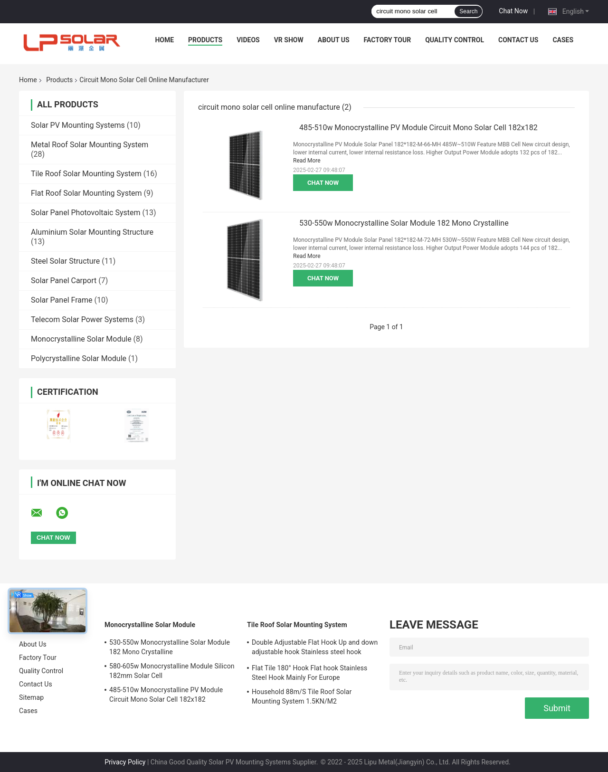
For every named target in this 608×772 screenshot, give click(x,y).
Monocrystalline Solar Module (81, 338)
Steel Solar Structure (65, 261)
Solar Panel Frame (61, 300)
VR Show (289, 40)
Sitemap (31, 697)
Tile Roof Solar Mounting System (86, 173)
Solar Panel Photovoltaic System (86, 212)
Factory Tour (387, 40)
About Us (334, 40)
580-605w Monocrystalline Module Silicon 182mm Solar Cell (172, 670)
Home (164, 40)
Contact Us (518, 40)
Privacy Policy (124, 762)
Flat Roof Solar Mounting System (86, 193)
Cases (562, 40)
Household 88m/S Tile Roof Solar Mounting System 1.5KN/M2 (302, 696)
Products (205, 40)
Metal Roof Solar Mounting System (89, 144)
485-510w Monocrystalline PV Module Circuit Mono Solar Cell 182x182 (418, 127)
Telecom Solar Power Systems (82, 319)
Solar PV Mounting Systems (78, 125)
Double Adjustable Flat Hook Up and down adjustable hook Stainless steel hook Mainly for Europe (315, 648)
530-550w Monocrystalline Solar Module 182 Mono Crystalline (404, 223)
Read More (307, 160)
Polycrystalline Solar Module (78, 358)
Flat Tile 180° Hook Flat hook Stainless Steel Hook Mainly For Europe (309, 672)
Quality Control (454, 40)
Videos (248, 40)
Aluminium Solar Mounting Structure (92, 232)
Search (468, 11)
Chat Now (513, 11)
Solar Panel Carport (63, 280)
